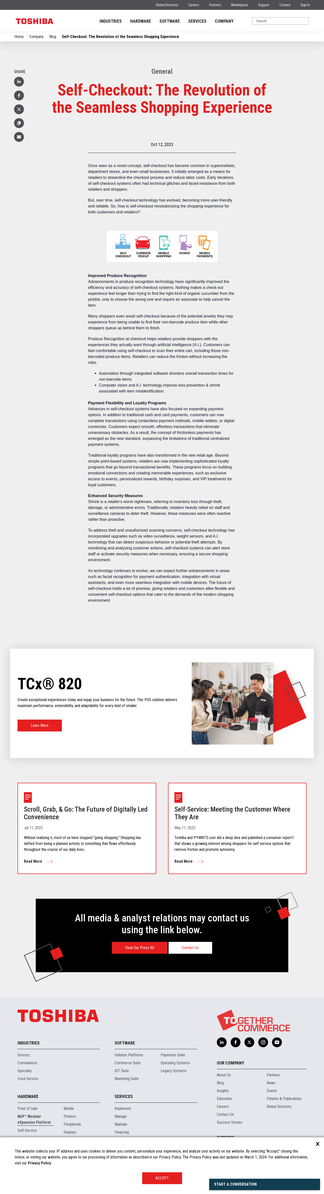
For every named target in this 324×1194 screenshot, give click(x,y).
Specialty (24, 1070)
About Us (224, 1075)
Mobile (69, 1108)
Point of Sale (27, 1108)
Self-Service (27, 1130)
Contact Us (190, 947)
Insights (223, 1090)
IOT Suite (122, 1070)
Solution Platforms (129, 1055)
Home (19, 36)
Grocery (23, 1055)
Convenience (27, 1063)
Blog (52, 36)
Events (272, 1090)
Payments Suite (173, 1055)
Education (224, 1098)
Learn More (40, 725)
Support (263, 5)
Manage (121, 1116)
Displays (70, 1132)
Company (36, 36)
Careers (193, 5)
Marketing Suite (127, 1078)
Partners (215, 5)
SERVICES (197, 21)
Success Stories (229, 1122)
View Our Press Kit (139, 947)
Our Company (230, 1062)
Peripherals (72, 1124)
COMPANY (224, 21)
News (271, 1083)
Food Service (27, 1078)
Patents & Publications (284, 1098)
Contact (284, 5)
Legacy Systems (174, 1070)
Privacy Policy (39, 1163)
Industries (28, 1042)
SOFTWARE (169, 21)
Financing (122, 1132)
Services (124, 1096)
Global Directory (167, 5)
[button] (19, 123)
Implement (123, 1108)
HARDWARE (140, 21)
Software (125, 1042)
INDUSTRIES (111, 21)
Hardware (27, 1096)
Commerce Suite (128, 1063)
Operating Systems (175, 1063)
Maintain (121, 1124)
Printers (70, 1116)
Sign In (305, 5)
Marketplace (239, 5)
